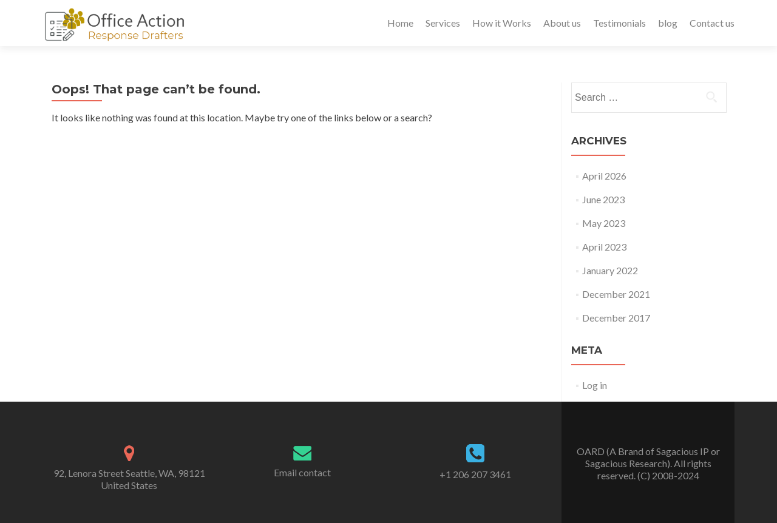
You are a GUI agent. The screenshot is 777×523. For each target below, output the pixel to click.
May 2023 (603, 223)
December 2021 (616, 294)
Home (400, 23)
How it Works (501, 23)
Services (443, 23)
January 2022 (610, 270)
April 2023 (604, 246)
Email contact (302, 472)
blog (667, 23)
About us (562, 23)
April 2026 (604, 175)
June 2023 (603, 199)
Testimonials (619, 23)
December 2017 (616, 317)
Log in (594, 385)
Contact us (712, 23)
